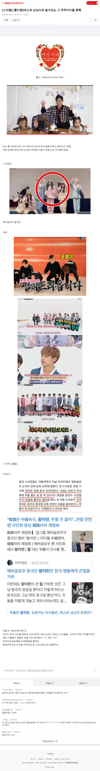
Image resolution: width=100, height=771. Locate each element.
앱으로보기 (93, 3)
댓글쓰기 (50, 683)
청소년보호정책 (28, 763)
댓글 (16, 20)
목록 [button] (6, 20)
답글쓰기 (83, 683)
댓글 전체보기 (50, 741)
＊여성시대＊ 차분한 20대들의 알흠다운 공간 (34, 670)
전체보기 (41, 759)
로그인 (33, 759)
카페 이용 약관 (41, 763)
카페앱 (56, 759)
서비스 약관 (64, 759)
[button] (14, 3)
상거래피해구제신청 (55, 763)
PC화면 (49, 759)
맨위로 (50, 754)
